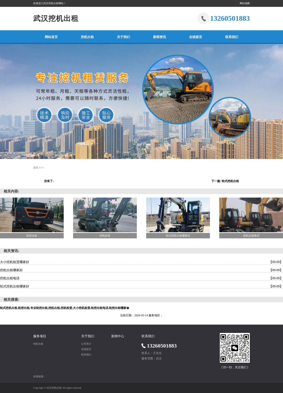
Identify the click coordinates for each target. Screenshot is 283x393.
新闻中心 (117, 336)
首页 (35, 167)
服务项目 (39, 336)
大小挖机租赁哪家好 (141, 262)
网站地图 (245, 3)
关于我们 (123, 37)
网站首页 (51, 37)
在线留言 (195, 37)
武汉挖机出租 (56, 18)
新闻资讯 (159, 37)
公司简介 (86, 343)
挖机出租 (87, 37)
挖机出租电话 (141, 278)
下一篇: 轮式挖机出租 (225, 181)
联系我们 (231, 37)
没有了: (49, 181)
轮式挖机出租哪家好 (141, 286)
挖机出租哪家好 (141, 270)
